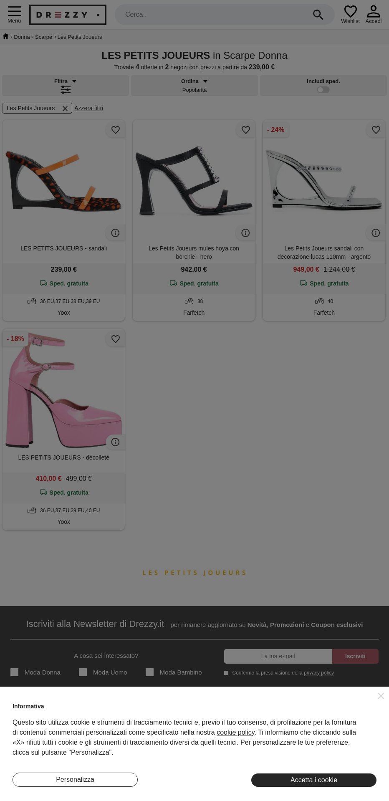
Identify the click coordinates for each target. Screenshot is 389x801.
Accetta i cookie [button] (313, 779)
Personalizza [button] (75, 779)
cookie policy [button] (235, 732)
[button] (381, 696)
